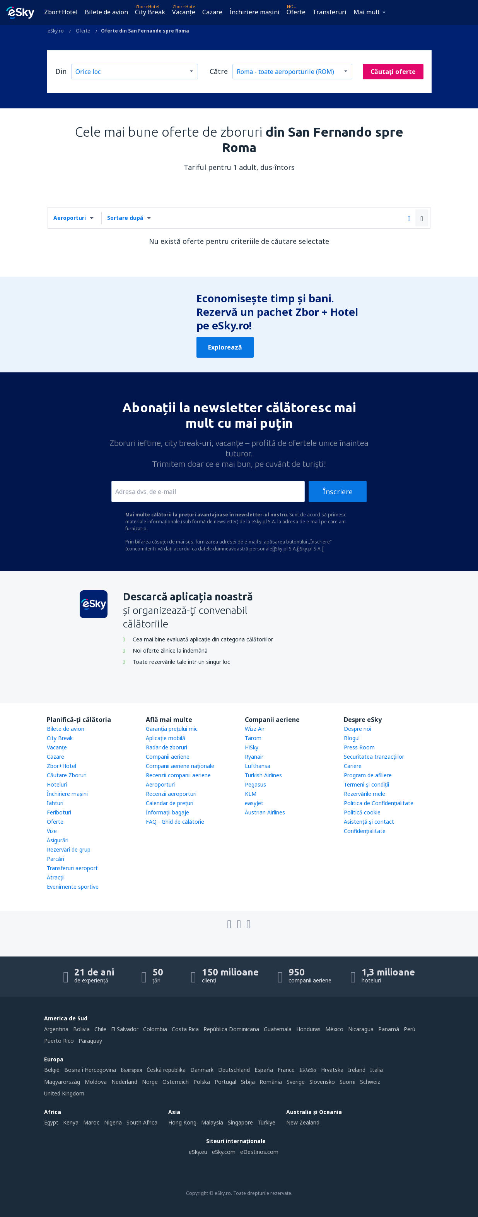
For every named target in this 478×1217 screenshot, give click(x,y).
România (270, 1081)
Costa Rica (185, 1029)
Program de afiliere (368, 775)
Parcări (55, 858)
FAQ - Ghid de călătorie (175, 821)
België (52, 1069)
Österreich (175, 1081)
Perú (409, 1029)
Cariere (353, 766)
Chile (100, 1029)
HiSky (251, 747)
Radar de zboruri (166, 747)
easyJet (254, 803)
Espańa (263, 1069)
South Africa (141, 1122)
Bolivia (81, 1029)
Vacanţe (183, 12)
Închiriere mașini (254, 12)
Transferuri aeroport (72, 868)
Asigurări (57, 840)
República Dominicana (231, 1029)
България (131, 1069)
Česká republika (166, 1069)
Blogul (352, 738)
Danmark (201, 1069)
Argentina (56, 1029)
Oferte (296, 12)
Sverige (296, 1081)
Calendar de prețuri (169, 803)
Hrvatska (332, 1069)
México (334, 1029)
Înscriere (338, 491)
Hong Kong (182, 1122)
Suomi (347, 1081)
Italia (376, 1069)
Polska (201, 1081)
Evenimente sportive (73, 886)
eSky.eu (198, 1151)
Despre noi (357, 728)
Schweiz (370, 1081)
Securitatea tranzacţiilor (374, 756)
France (286, 1069)
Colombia (155, 1029)
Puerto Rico (59, 1040)
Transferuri (329, 12)
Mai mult (366, 12)
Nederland (124, 1081)
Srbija (248, 1081)
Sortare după (125, 217)
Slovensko (322, 1081)
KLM (250, 793)
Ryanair (254, 756)
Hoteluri (57, 784)
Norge (150, 1081)
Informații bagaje (167, 812)
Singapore (240, 1122)
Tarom (253, 738)
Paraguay (90, 1040)
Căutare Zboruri (67, 775)
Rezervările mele (364, 793)
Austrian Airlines (265, 812)
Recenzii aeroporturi (171, 793)
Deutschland (234, 1069)
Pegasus (255, 784)
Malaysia (212, 1122)
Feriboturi (59, 812)
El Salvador (124, 1029)
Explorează (225, 347)
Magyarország (62, 1081)
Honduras (308, 1029)
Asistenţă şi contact (369, 821)
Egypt (51, 1122)
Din (61, 71)
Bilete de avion (106, 12)
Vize (52, 831)
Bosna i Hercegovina (90, 1069)
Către (219, 71)
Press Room (359, 747)
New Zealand (302, 1122)
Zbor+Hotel (61, 12)
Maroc (91, 1122)
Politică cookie (362, 812)
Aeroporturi (69, 217)
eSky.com (224, 1151)
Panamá (388, 1029)
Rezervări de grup (68, 849)
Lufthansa (257, 766)
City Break (150, 12)
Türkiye (266, 1122)
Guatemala (278, 1029)
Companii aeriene (167, 756)
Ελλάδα (307, 1069)
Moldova (96, 1081)
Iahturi (55, 803)
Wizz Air (255, 728)
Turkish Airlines (263, 775)
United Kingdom (64, 1093)
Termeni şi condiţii (366, 784)
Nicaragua (361, 1029)
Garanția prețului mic (172, 728)
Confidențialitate (365, 831)
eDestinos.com (259, 1151)
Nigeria (113, 1122)
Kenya (71, 1122)
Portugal (225, 1081)
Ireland (356, 1069)
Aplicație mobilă (165, 738)
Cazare (212, 12)
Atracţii (56, 877)
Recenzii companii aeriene (178, 775)
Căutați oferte (393, 71)
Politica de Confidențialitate (378, 803)
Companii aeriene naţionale (180, 766)
